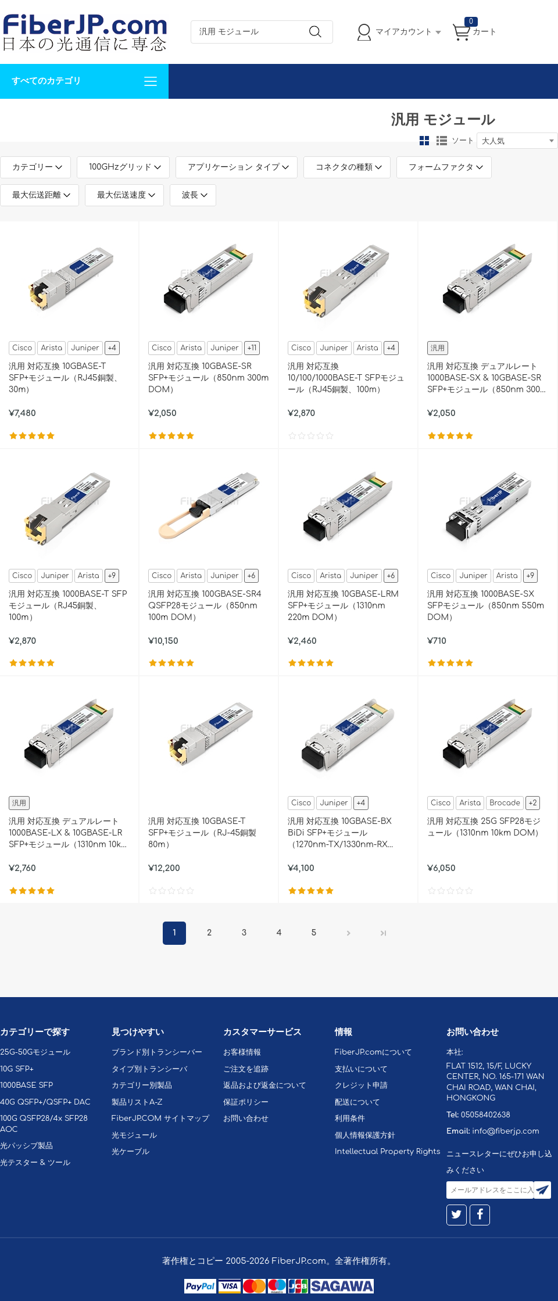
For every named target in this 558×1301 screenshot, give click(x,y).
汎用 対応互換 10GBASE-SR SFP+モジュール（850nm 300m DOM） (208, 378)
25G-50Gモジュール (35, 1052)
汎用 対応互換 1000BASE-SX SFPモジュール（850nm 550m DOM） (485, 606)
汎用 (438, 348)
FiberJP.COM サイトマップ (160, 1118)
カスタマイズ (69, 116)
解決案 (19, 116)
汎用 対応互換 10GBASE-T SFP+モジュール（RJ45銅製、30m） (65, 378)
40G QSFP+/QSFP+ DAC (45, 1102)
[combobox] (517, 140)
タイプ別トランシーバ (149, 1069)
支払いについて (361, 1069)
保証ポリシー (246, 1102)
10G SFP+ (17, 1069)
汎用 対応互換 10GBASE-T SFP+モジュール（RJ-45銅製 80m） (202, 833)
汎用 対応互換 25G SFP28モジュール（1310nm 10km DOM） (485, 827)
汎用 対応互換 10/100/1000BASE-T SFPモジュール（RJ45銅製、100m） (346, 378)
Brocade (504, 803)
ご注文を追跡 (246, 1069)
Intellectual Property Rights (387, 1152)
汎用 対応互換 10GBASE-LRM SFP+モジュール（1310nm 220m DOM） (343, 606)
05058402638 (485, 1115)
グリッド (424, 140)
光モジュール (134, 1135)
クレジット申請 (361, 1085)
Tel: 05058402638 (349, 116)
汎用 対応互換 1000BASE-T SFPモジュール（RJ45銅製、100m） (68, 606)
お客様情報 (242, 1052)
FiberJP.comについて (259, 116)
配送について (357, 1102)
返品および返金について (264, 1085)
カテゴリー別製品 (142, 1085)
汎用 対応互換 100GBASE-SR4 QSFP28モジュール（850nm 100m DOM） (205, 606)
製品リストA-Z (137, 1102)
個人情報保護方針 (365, 1135)
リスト (442, 140)
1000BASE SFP (26, 1085)
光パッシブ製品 (26, 1146)
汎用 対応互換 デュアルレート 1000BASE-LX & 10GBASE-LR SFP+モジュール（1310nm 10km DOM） (68, 834)
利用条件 (350, 1118)
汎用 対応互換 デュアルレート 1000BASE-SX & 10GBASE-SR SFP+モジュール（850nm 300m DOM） (487, 379)
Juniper (85, 348)
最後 (383, 933)
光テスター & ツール (35, 1163)
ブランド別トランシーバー (157, 1052)
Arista (51, 348)
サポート (124, 116)
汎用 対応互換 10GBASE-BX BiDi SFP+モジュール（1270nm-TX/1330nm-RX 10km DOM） (340, 834)
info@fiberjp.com (505, 1131)
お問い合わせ (179, 116)
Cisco (22, 348)
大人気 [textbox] (493, 141)
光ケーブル (130, 1152)
